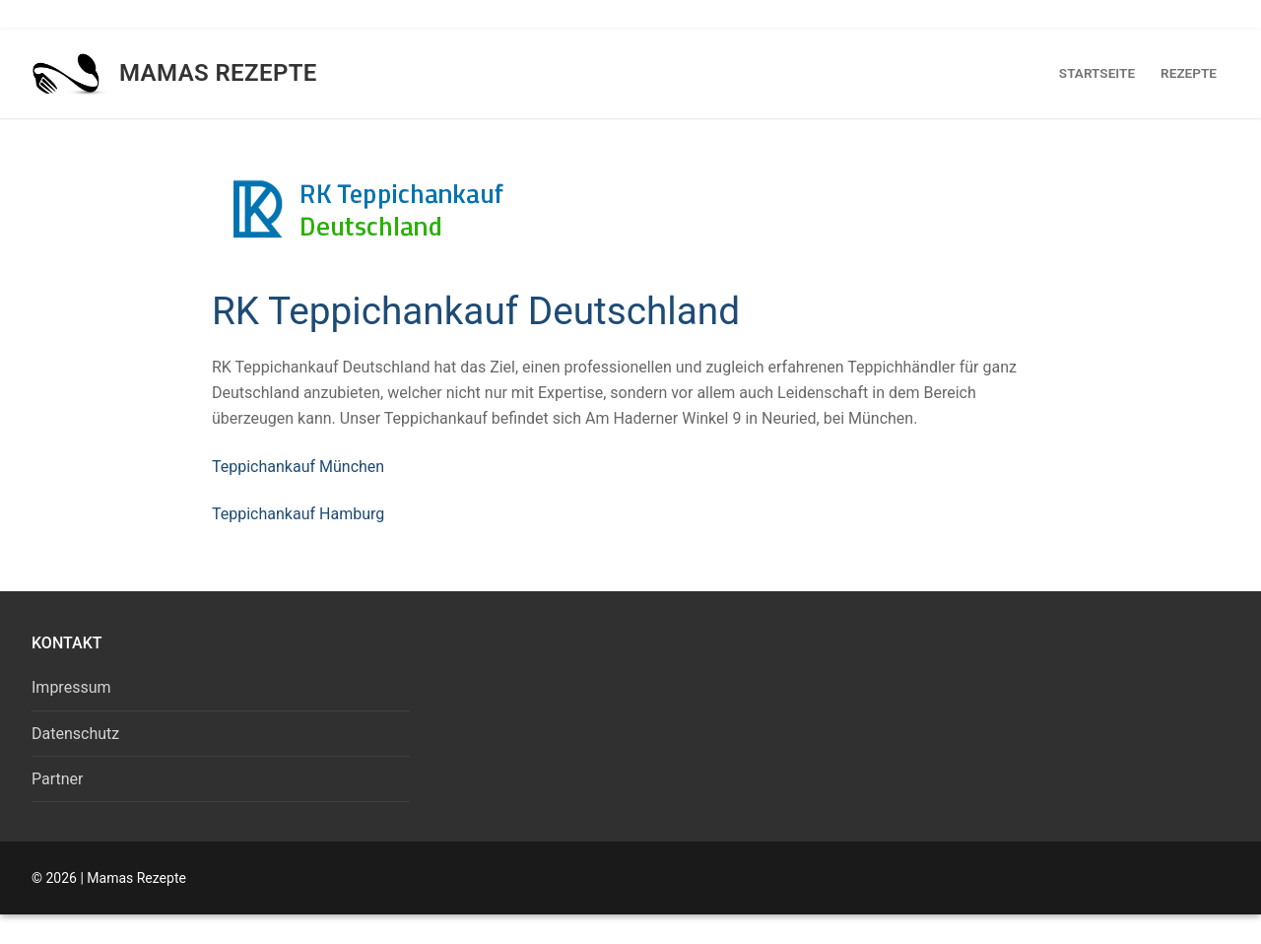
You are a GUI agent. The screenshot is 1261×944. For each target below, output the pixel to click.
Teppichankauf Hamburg (298, 514)
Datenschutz (75, 733)
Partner (58, 779)
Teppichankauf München (298, 466)
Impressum (71, 687)
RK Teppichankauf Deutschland (476, 311)
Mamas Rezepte (218, 73)
